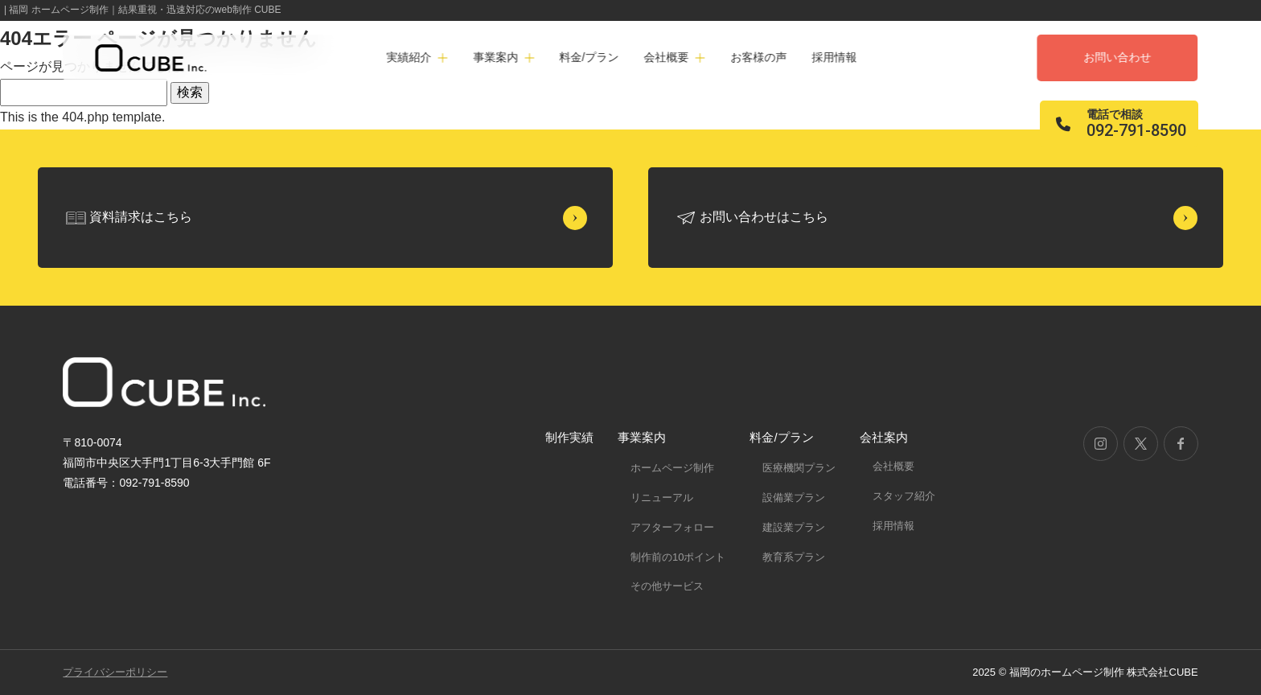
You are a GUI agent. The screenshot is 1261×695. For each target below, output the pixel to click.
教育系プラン (793, 557)
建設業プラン (793, 527)
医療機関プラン (799, 468)
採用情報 (833, 57)
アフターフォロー (672, 527)
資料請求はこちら (140, 217)
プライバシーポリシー (115, 672)
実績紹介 (409, 57)
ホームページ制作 (672, 468)
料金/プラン (588, 57)
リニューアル (661, 497)
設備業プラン (793, 497)
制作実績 (569, 437)
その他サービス (667, 586)
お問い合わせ (1118, 57)
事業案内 (642, 437)
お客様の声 (758, 57)
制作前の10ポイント (677, 557)
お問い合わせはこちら (764, 217)
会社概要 (893, 466)
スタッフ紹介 (904, 496)
